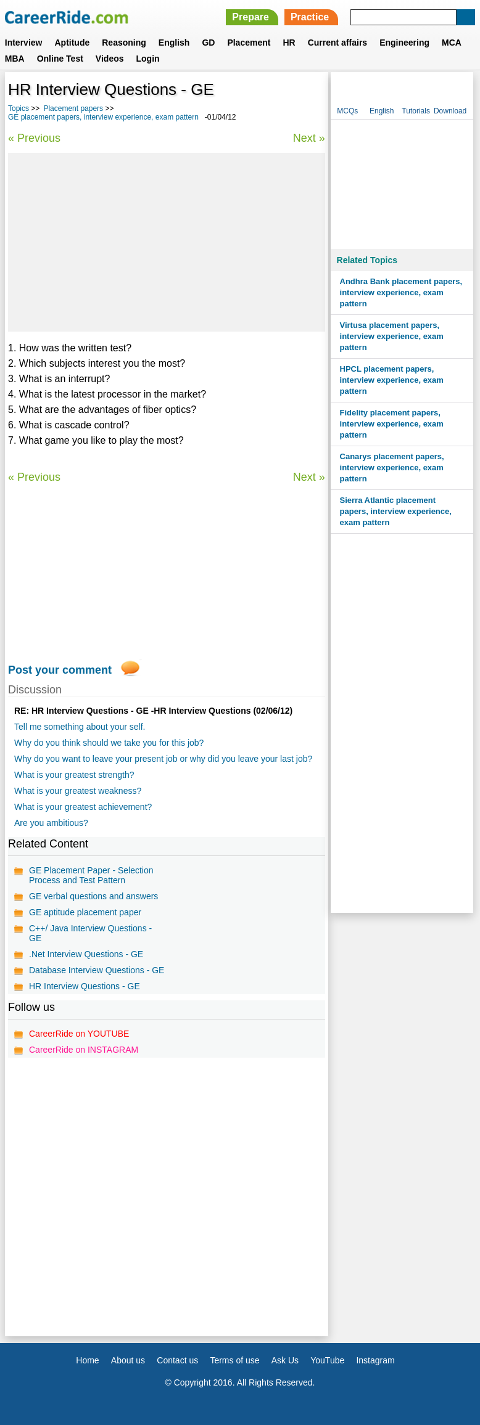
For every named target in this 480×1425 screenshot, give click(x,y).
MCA (451, 42)
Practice (310, 17)
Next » (309, 138)
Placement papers (73, 108)
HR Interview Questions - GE (84, 986)
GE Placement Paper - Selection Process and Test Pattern (91, 875)
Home (87, 1360)
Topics (18, 108)
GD (208, 42)
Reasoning (124, 42)
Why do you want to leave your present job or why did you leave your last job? (163, 759)
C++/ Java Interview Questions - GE (90, 933)
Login (148, 58)
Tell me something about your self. (79, 727)
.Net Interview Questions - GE (86, 954)
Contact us (177, 1360)
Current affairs (337, 42)
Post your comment (60, 670)
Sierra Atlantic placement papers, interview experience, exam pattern (396, 511)
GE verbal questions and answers (93, 896)
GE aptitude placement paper (85, 912)
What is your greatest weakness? (77, 791)
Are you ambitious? (51, 823)
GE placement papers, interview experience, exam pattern (103, 117)
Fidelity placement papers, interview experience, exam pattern (392, 423)
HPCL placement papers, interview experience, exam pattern (392, 380)
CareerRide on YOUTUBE (79, 1034)
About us (128, 1360)
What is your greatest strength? (74, 775)
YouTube (327, 1360)
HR (289, 42)
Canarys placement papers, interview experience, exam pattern (392, 467)
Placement (248, 42)
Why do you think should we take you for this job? (109, 743)
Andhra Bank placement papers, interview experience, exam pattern (401, 292)
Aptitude (71, 42)
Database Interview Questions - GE (96, 970)
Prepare (250, 17)
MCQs (347, 111)
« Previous (34, 138)
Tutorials (416, 111)
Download (450, 111)
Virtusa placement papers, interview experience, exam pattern (392, 336)
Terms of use (234, 1360)
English (174, 42)
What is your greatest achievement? (83, 807)
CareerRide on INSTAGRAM (83, 1050)
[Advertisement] (166, 242)
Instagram (375, 1360)
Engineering (404, 42)
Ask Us (285, 1360)
